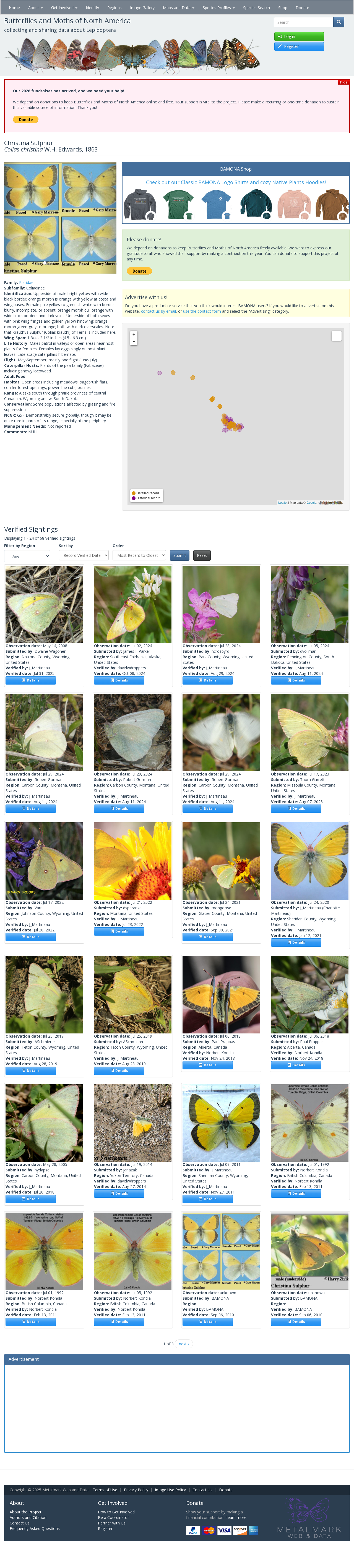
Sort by (66, 545)
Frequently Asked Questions (35, 1528)
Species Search (256, 7)
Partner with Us (112, 1523)
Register (105, 1528)
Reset (202, 555)
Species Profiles (219, 7)
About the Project (25, 1512)
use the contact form (202, 311)
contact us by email (158, 311)
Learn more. (236, 1517)
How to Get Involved (116, 1512)
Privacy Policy (136, 1489)
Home (14, 7)
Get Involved (64, 7)
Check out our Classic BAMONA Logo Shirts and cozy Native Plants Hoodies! (236, 182)
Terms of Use (105, 1489)
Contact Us (202, 1489)
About (35, 7)
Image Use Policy (170, 1489)
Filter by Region (19, 545)
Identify (92, 7)
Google (311, 502)
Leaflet (282, 502)
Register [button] (288, 46)
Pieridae (26, 282)
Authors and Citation (28, 1517)
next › (184, 1343)
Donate (302, 7)
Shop (282, 7)
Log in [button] (286, 36)
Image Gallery (142, 7)
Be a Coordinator (113, 1517)
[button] (12, 218)
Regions (114, 7)
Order (118, 545)
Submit (179, 555)
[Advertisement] (177, 1408)
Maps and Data (178, 7)
